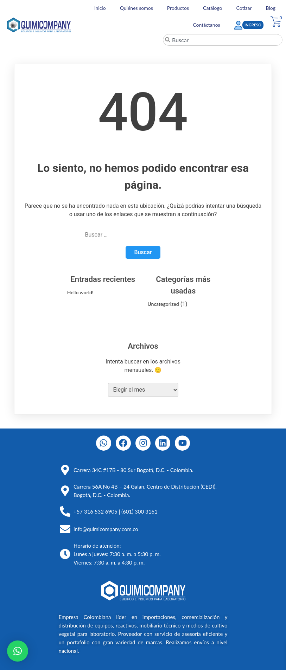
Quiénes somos (136, 8)
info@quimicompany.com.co (106, 529)
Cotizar (244, 8)
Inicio (100, 8)
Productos (178, 8)
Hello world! (80, 292)
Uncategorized (163, 304)
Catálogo (212, 8)
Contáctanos (206, 25)
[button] (17, 651)
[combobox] (222, 40)
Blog (270, 8)
